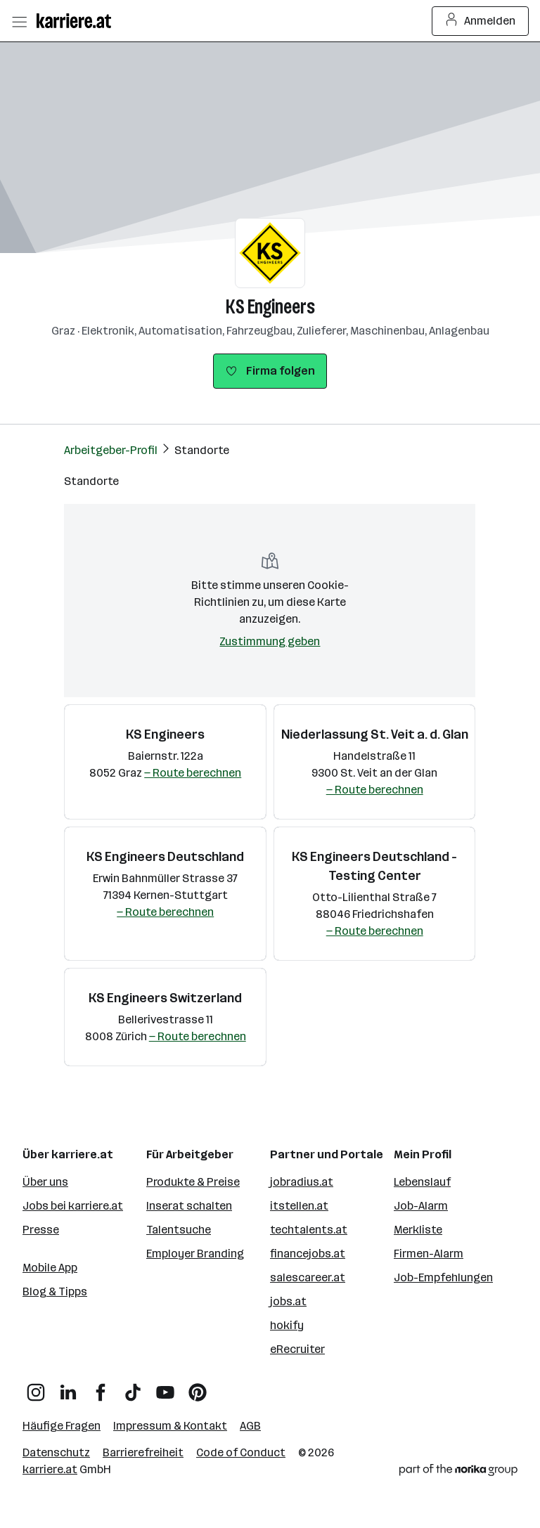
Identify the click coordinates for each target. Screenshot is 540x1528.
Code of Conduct (240, 1452)
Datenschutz (56, 1452)
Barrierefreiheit (143, 1452)
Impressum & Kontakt (170, 1425)
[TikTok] (133, 1387)
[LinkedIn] (68, 1387)
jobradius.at (301, 1182)
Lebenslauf (422, 1182)
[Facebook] (100, 1387)
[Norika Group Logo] (458, 1472)
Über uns (45, 1182)
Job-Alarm (421, 1205)
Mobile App (49, 1267)
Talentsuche (178, 1229)
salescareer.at (307, 1277)
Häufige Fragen (61, 1425)
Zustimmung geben (269, 641)
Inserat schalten (189, 1205)
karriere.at (49, 1469)
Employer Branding (195, 1253)
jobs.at (288, 1301)
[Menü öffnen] (19, 21)
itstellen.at (299, 1205)
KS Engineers (270, 306)
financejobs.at (307, 1253)
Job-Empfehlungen (443, 1277)
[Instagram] (35, 1387)
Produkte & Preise (193, 1182)
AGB (250, 1425)
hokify (287, 1325)
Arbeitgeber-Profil (111, 450)
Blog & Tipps (54, 1291)
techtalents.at (308, 1229)
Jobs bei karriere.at (72, 1205)
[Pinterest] (197, 1387)
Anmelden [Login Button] (480, 21)
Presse (40, 1229)
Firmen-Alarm (428, 1253)
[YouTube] (165, 1387)
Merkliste (418, 1229)
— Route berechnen (192, 772)
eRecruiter (297, 1349)
